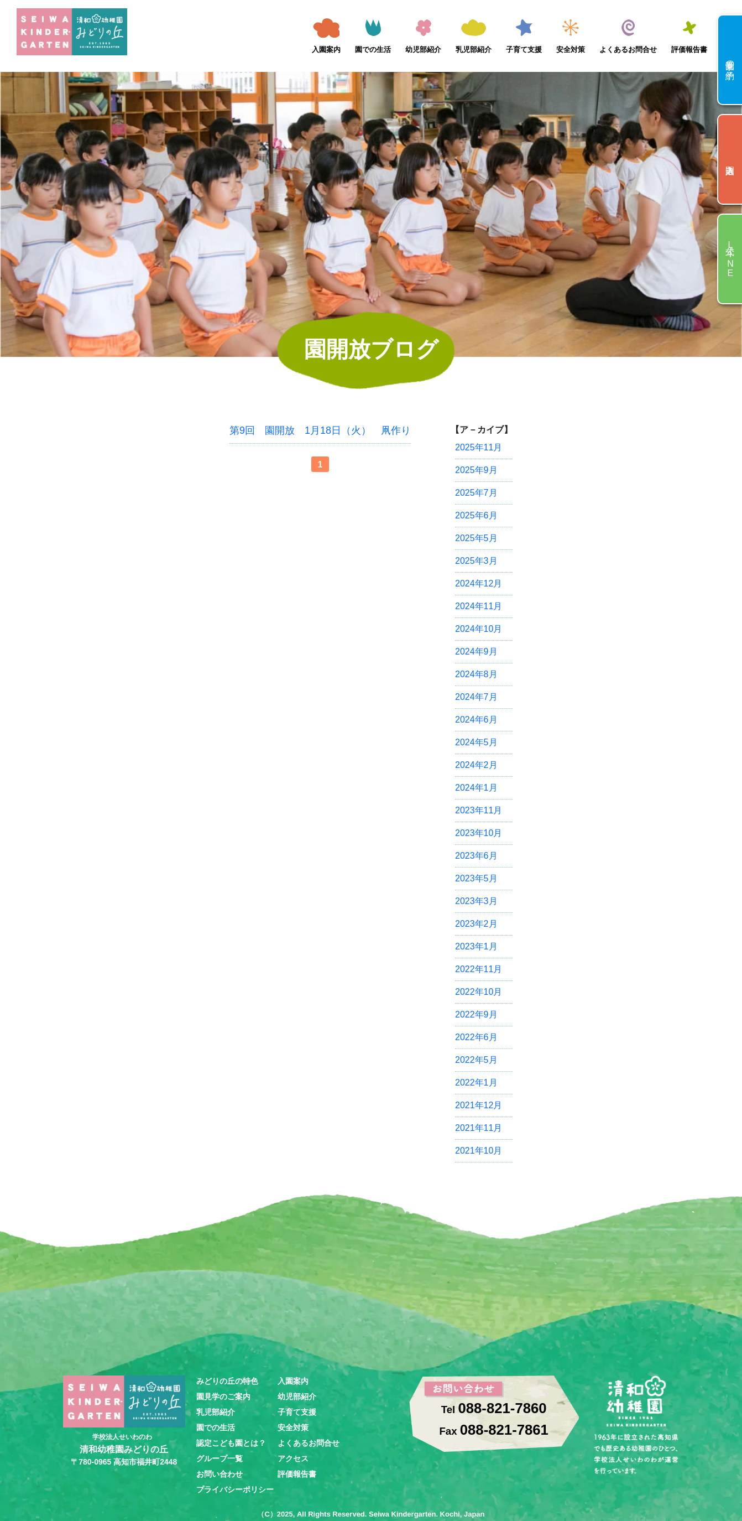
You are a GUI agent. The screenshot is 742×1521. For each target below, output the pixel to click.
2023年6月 (476, 855)
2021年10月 (478, 1150)
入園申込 (730, 159)
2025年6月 (476, 515)
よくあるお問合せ (628, 49)
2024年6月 (476, 719)
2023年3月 (476, 901)
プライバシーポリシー (235, 1489)
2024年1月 (476, 787)
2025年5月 (476, 538)
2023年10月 (478, 833)
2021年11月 (478, 1128)
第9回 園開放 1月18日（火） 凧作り (320, 430)
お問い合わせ (219, 1474)
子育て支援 (524, 49)
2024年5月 (476, 742)
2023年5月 (476, 878)
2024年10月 (478, 629)
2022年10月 (478, 991)
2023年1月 (476, 946)
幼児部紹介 (423, 49)
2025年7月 (476, 492)
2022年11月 (478, 969)
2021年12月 (478, 1105)
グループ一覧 (219, 1458)
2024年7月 (476, 697)
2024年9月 (476, 651)
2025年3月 (476, 560)
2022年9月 (476, 1014)
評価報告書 (689, 49)
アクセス (293, 1458)
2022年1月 (476, 1082)
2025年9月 (476, 470)
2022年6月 (476, 1037)
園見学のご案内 (223, 1396)
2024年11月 (478, 606)
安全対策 (570, 49)
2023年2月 (476, 923)
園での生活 (373, 49)
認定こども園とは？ (231, 1443)
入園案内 (326, 49)
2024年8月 (476, 674)
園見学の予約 (730, 60)
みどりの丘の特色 (227, 1381)
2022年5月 (476, 1060)
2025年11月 (478, 447)
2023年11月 (478, 810)
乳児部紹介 (474, 49)
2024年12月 (478, 583)
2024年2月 (476, 765)
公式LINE (730, 259)
